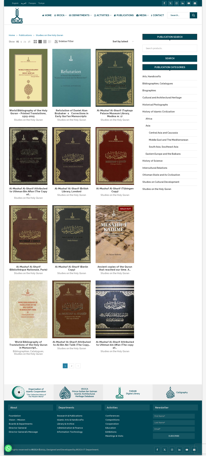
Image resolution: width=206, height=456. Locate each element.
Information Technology (70, 433)
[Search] (182, 15)
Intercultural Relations (154, 168)
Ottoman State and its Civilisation (161, 175)
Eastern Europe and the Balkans (163, 154)
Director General (18, 429)
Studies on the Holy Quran (28, 120)
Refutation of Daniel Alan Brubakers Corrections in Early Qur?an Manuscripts (71, 113)
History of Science (152, 161)
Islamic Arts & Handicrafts (70, 421)
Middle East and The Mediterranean (168, 140)
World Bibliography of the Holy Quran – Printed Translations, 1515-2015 (28, 113)
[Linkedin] (182, 3)
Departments (79, 15)
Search (169, 58)
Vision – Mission (17, 421)
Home (47, 15)
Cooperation (112, 425)
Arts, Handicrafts (151, 76)
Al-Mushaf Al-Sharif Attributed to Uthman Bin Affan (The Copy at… (28, 192)
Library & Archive (65, 425)
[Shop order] (123, 41)
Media (141, 15)
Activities (101, 15)
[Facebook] (164, 3)
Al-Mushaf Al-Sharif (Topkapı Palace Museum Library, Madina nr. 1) (115, 113)
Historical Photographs (155, 104)
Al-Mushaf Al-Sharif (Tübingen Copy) (115, 190)
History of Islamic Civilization (158, 111)
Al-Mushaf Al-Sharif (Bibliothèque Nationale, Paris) (28, 269)
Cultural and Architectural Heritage (162, 97)
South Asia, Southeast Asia (163, 146)
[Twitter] (170, 3)
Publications (124, 15)
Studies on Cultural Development (160, 182)
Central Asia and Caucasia (163, 132)
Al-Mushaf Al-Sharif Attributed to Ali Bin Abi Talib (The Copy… (72, 344)
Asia (148, 125)
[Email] (195, 3)
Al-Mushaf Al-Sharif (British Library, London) (71, 190)
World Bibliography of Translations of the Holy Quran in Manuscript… (28, 345)
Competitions (112, 421)
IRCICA (59, 15)
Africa (149, 118)
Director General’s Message (23, 433)
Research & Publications (69, 417)
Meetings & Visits (114, 437)
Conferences (112, 417)
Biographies (149, 90)
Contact (157, 15)
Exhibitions (111, 433)
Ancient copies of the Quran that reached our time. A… (115, 269)
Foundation (15, 417)
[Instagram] (176, 3)
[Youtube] (189, 3)
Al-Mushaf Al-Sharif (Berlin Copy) (71, 269)
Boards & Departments (21, 425)
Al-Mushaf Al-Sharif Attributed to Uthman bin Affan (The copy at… (115, 345)
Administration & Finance (70, 429)
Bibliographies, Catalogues (28, 352)
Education (110, 429)
